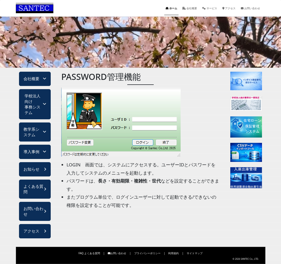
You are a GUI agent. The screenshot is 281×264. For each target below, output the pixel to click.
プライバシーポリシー (147, 253)
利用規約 (173, 253)
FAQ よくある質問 (89, 253)
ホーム (171, 8)
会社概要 (189, 8)
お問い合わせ (250, 8)
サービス (209, 8)
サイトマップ (195, 253)
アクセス (229, 8)
